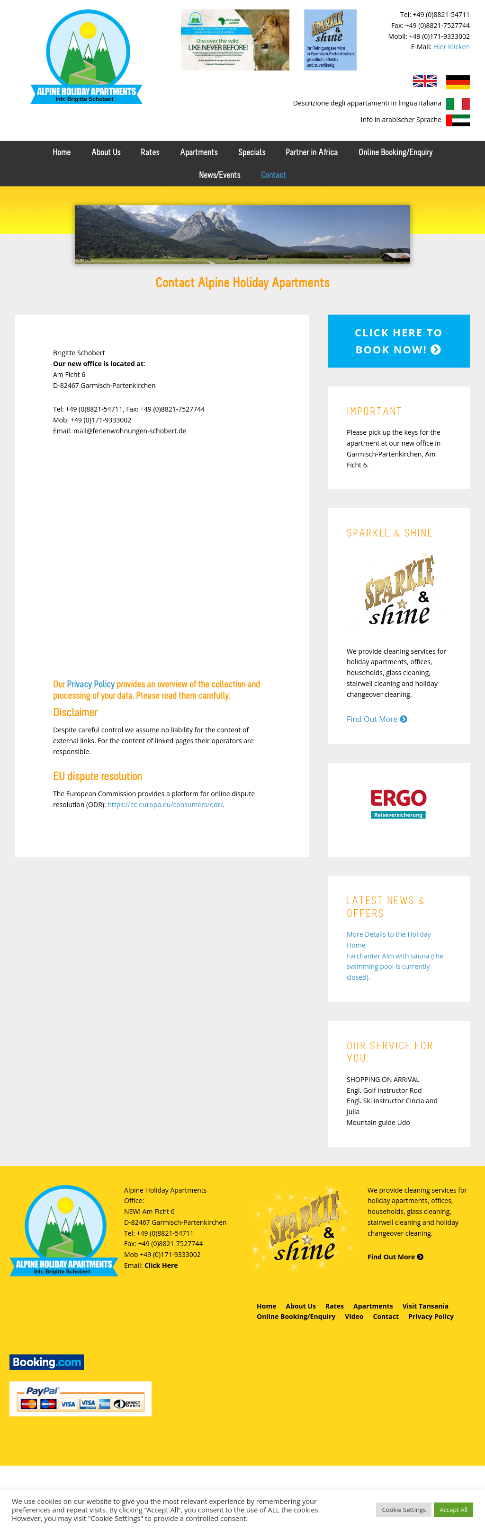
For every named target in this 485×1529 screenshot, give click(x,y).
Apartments (373, 1305)
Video (354, 1315)
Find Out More (377, 718)
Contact (386, 1315)
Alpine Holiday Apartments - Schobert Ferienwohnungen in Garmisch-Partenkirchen (86, 56)
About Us (301, 1305)
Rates (334, 1305)
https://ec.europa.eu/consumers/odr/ (165, 804)
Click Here (161, 1264)
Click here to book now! (399, 340)
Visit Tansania (426, 1305)
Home (266, 1305)
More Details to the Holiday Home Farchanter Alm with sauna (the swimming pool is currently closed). (395, 955)
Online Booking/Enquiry (296, 1315)
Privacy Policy (91, 684)
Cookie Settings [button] (404, 1509)
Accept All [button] (453, 1509)
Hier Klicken (451, 46)
